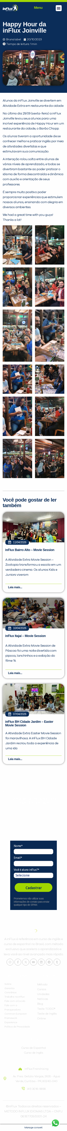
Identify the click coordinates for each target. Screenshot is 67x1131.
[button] (59, 8)
